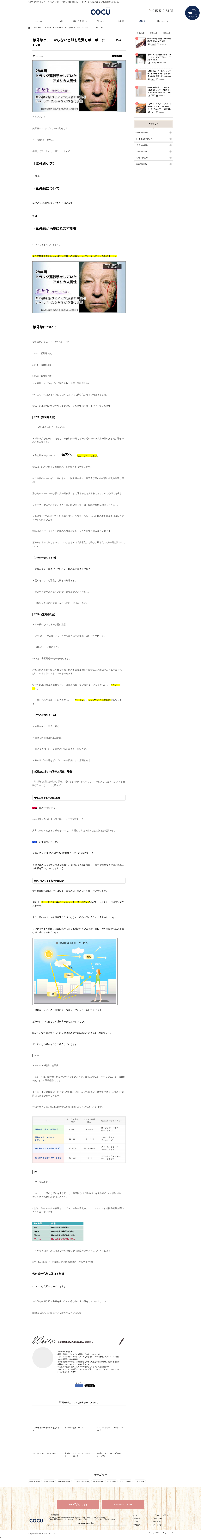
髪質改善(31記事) (142, 133)
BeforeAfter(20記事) (64, 1481)
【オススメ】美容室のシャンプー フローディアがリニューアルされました (159, 57)
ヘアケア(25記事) (142, 158)
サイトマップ (158, 1522)
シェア (78, 1383)
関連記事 (166, 33)
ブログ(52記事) (141, 164)
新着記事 (153, 33)
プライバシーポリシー (161, 1515)
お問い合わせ (158, 1518)
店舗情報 (136, 1518)
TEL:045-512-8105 (123, 1504)
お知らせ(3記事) (142, 145)
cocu (135, 1515)
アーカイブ (157, 1525)
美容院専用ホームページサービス (41, 1533)
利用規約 (136, 1525)
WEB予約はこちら (78, 1504)
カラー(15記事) (141, 151)
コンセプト (137, 1522)
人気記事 (140, 33)
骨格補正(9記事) (49, 1481)
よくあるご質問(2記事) (144, 139)
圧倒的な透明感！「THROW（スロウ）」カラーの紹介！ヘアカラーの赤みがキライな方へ (159, 90)
